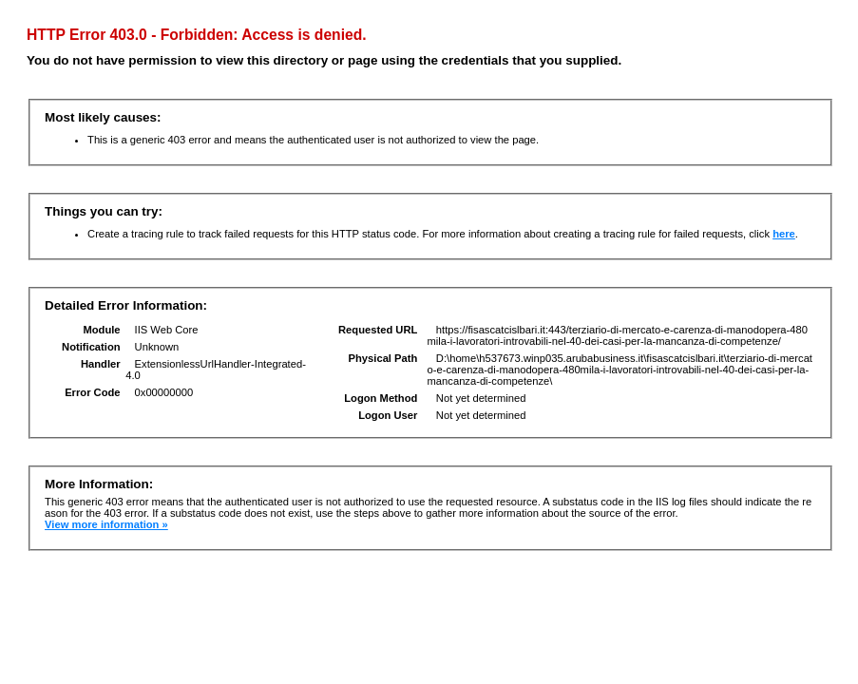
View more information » (106, 524)
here (783, 233)
